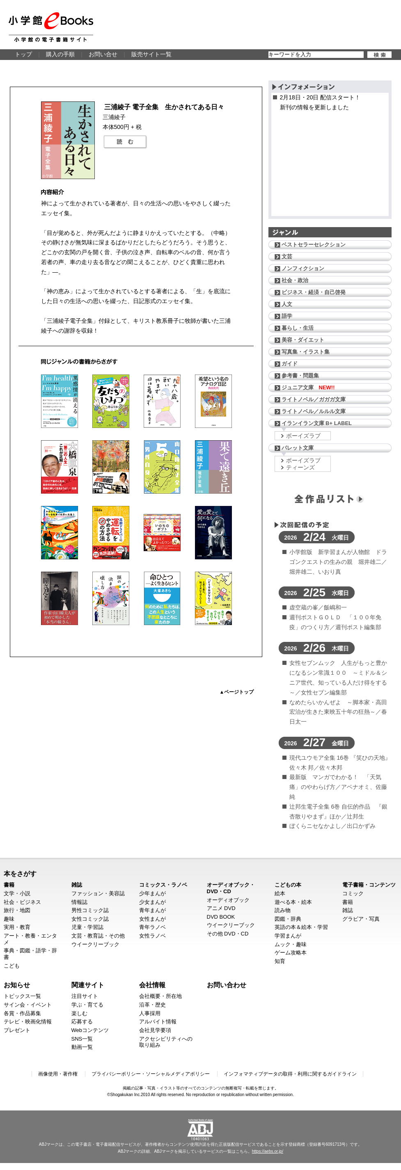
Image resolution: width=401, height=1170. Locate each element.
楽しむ (79, 1013)
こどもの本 (288, 885)
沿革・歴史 (152, 1005)
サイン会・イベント (28, 1005)
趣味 (9, 919)
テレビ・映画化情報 (28, 1021)
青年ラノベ (152, 927)
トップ (23, 54)
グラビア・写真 (361, 919)
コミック (353, 893)
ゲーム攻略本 (291, 952)
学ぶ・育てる (87, 1005)
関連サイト (87, 984)
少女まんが (152, 902)
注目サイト (84, 996)
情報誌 (79, 902)
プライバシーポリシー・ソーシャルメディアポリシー (151, 1074)
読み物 (283, 910)
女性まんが (152, 919)
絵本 (280, 893)
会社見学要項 (155, 1030)
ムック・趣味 (291, 944)
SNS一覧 (82, 1039)
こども (12, 966)
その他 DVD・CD (228, 934)
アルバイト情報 (157, 1021)
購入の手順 (60, 54)
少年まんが (152, 893)
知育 (280, 961)
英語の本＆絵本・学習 (301, 927)
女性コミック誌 (90, 919)
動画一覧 (82, 1047)
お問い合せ (103, 54)
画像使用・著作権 (58, 1074)
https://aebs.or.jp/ (267, 1151)
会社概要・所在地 (160, 996)
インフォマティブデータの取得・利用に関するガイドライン (290, 1074)
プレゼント (17, 1030)
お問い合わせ (226, 984)
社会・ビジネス (22, 902)
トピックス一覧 (22, 996)
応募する (82, 1021)
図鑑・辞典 (288, 919)
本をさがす (20, 873)
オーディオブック (228, 900)
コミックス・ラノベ (163, 885)
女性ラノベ (152, 936)
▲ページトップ (237, 692)
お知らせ (17, 984)
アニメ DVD (221, 908)
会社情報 (152, 984)
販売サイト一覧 (151, 54)
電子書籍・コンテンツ (369, 885)
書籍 (9, 885)
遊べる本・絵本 (293, 902)
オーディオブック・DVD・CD (231, 888)
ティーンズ (300, 467)
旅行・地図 (17, 910)
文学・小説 (17, 893)
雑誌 (76, 885)
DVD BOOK (221, 917)
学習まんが (288, 936)
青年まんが (152, 910)
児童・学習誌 (87, 927)
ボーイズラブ (303, 435)
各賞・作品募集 (22, 1013)
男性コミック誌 (90, 910)
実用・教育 (17, 927)
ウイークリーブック (95, 944)
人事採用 (149, 1013)
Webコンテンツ (90, 1030)
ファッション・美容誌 (98, 893)
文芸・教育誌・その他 (98, 936)
